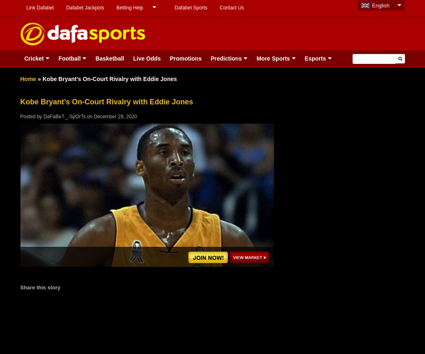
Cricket (34, 58)
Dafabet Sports (191, 8)
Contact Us (232, 8)
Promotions (186, 58)
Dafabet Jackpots (85, 8)
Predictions (226, 58)
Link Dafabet (40, 8)
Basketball (109, 58)
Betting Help (130, 8)
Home (28, 79)
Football (69, 58)
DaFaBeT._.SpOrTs (64, 117)
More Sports (273, 58)
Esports (315, 58)
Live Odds (147, 58)
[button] (400, 58)
